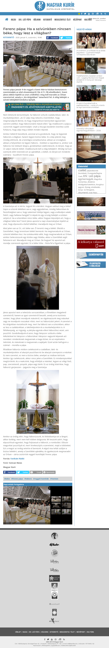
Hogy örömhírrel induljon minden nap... (89, 141)
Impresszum (37, 645)
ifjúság (87, 187)
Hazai (13, 19)
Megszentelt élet (62, 19)
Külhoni (37, 19)
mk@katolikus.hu (72, 644)
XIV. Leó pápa (25, 19)
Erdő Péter (93, 193)
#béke (7, 479)
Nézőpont (77, 19)
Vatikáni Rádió (17, 458)
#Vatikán (54, 479)
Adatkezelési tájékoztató (68, 645)
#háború (28, 479)
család (82, 170)
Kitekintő (47, 19)
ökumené (83, 192)
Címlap (18, 632)
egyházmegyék (85, 179)
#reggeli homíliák (41, 479)
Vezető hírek (84, 29)
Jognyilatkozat (55, 645)
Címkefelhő (83, 166)
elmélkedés (95, 187)
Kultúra (88, 19)
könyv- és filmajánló (86, 190)
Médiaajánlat (46, 645)
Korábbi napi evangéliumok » (95, 161)
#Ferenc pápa (17, 479)
